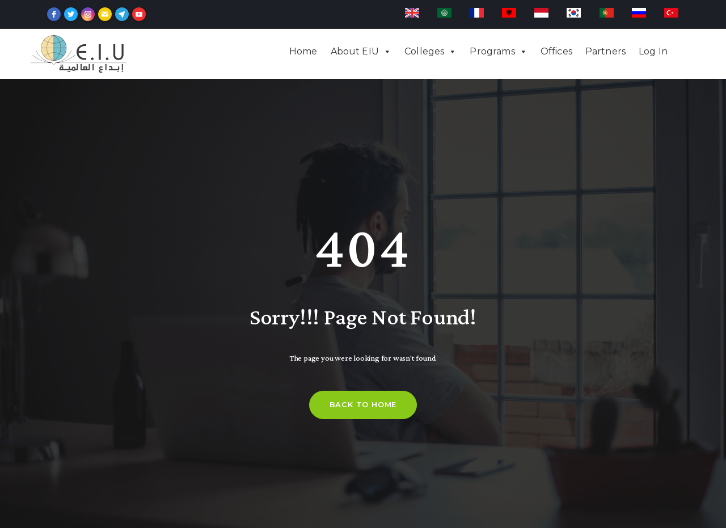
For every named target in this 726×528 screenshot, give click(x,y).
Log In (653, 51)
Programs (492, 51)
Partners (605, 51)
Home (303, 51)
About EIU (355, 51)
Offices (556, 51)
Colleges (424, 51)
